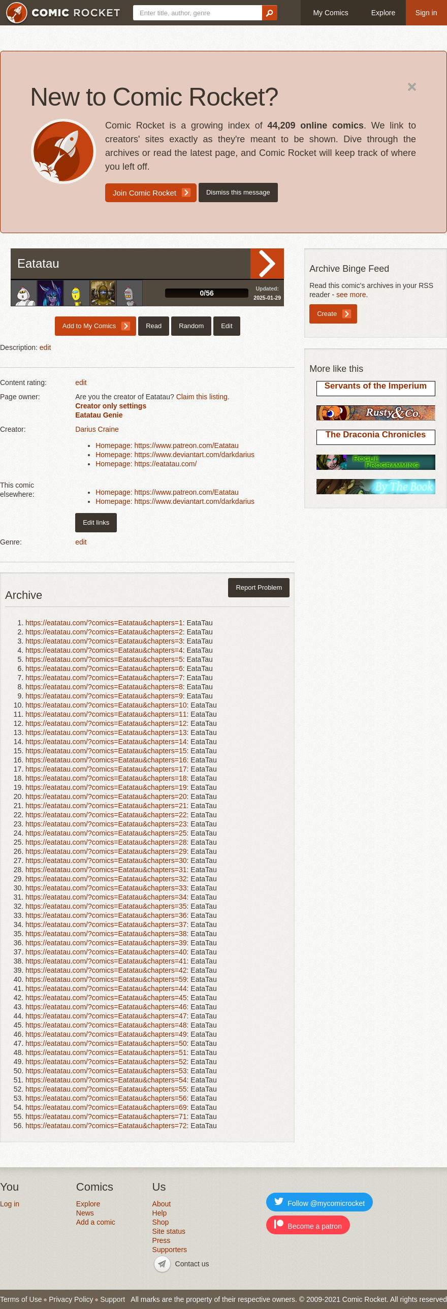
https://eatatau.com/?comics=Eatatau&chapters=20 (106, 796)
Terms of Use (21, 1299)
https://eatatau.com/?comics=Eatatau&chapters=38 (106, 934)
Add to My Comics (89, 326)
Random (191, 326)
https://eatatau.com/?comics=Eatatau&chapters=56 (106, 1098)
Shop (160, 1222)
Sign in (426, 13)
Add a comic (95, 1222)
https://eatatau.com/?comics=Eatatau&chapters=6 (104, 668)
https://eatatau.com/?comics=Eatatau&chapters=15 (106, 751)
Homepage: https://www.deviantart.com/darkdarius (174, 455)
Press (161, 1240)
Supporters (169, 1250)
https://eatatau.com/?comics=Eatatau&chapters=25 (106, 833)
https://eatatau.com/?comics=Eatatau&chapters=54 (106, 1080)
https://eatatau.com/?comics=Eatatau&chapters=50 (106, 1043)
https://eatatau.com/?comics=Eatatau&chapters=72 (106, 1126)
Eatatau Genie (98, 415)
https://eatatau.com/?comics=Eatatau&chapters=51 (106, 1052)
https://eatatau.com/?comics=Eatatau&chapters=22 (106, 815)
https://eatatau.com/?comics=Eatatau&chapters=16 (106, 760)
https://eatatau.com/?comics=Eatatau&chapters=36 (106, 915)
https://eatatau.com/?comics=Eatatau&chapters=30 (106, 860)
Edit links (96, 522)
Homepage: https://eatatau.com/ (146, 464)
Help (159, 1213)
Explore (383, 13)
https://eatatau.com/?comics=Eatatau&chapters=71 (106, 1116)
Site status (168, 1231)
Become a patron (308, 1225)
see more (351, 295)
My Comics (330, 13)
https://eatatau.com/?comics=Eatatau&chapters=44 (106, 988)
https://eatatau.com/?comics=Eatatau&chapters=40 (106, 952)
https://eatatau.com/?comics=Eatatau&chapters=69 (106, 1107)
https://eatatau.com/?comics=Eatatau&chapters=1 (104, 623)
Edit (226, 326)
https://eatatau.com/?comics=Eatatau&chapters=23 (106, 824)
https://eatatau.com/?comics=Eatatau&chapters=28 (106, 842)
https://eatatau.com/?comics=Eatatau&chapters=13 (106, 732)
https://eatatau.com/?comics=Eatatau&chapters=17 (106, 769)
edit (45, 347)
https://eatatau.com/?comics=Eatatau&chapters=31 (106, 870)
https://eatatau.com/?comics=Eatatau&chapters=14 (106, 742)
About (161, 1204)
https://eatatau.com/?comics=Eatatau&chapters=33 (106, 888)
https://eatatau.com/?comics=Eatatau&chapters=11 (106, 714)
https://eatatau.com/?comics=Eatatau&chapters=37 (106, 924)
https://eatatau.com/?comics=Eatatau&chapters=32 (106, 879)
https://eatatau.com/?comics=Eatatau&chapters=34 (106, 897)
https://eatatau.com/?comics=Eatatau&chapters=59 (106, 979)
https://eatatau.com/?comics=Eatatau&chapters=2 (104, 632)
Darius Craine (97, 429)
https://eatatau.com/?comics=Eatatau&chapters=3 (104, 641)
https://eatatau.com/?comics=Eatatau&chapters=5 (104, 659)
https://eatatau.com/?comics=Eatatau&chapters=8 (104, 687)
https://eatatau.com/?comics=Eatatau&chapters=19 (106, 787)
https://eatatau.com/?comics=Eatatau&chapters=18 (106, 778)
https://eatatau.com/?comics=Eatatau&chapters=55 (106, 1089)
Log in (9, 1204)
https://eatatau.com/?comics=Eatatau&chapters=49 (106, 1034)
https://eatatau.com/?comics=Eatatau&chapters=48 (106, 1025)
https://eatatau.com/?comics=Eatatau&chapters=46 (106, 1007)
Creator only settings (110, 406)
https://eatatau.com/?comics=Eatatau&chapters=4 (104, 650)
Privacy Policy (71, 1299)
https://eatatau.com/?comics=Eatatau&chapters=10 (106, 705)
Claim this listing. (203, 397)
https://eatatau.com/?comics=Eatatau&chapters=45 (106, 998)
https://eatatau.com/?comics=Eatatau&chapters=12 (106, 723)
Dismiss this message (238, 192)
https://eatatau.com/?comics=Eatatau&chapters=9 (104, 696)
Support (112, 1299)
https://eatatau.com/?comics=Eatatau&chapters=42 (106, 970)
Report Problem (259, 587)
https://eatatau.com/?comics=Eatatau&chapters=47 (106, 1016)
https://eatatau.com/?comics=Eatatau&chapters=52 (106, 1062)
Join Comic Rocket (144, 192)
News (85, 1213)
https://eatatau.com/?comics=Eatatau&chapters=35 (106, 906)
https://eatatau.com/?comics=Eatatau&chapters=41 (106, 961)
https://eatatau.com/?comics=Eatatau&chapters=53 (106, 1071)
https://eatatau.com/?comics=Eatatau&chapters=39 (106, 943)
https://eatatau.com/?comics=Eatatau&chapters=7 (104, 678)
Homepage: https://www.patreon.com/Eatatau (167, 445)
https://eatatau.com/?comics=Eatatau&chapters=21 (106, 806)
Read (267, 263)
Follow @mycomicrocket (319, 1202)
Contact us (192, 1264)
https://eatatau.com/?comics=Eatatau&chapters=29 (106, 851)
